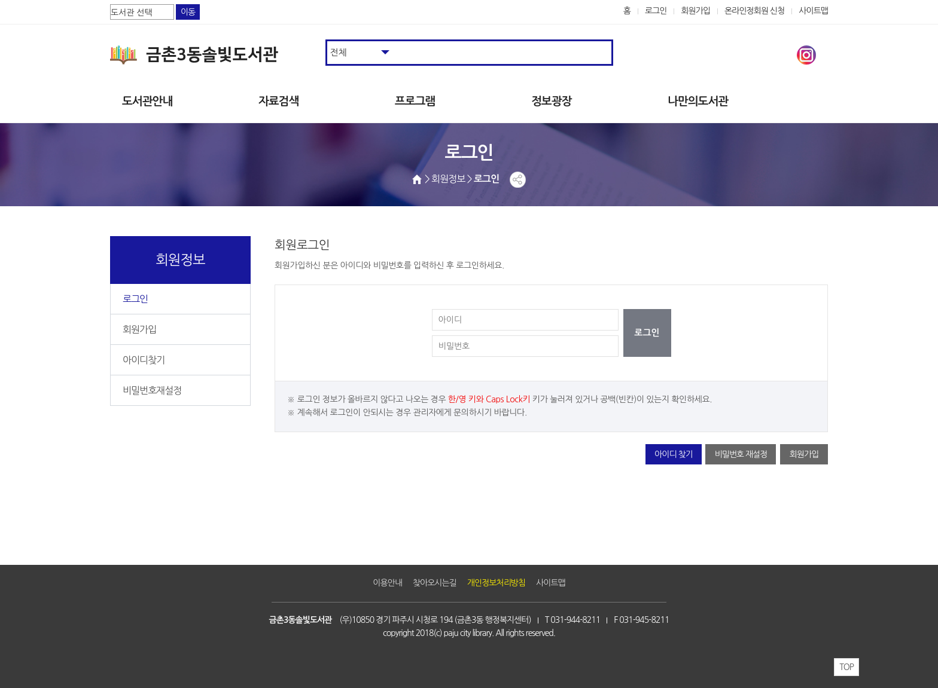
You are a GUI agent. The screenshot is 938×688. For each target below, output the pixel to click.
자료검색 (278, 101)
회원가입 (695, 11)
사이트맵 (813, 11)
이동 (188, 12)
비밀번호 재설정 (740, 454)
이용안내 (387, 583)
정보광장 (551, 101)
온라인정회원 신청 (754, 11)
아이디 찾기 (673, 454)
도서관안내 (147, 101)
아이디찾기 (144, 360)
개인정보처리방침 (496, 583)
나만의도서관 (698, 101)
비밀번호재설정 (152, 390)
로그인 (656, 11)
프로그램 (415, 101)
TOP (846, 667)
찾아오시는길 (434, 583)
